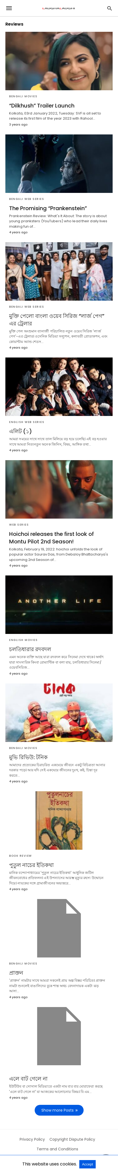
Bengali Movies (23, 96)
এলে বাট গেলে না (28, 1078)
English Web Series (26, 422)
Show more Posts (57, 1110)
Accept (87, 1164)
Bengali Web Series (26, 199)
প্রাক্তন (16, 973)
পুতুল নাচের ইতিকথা (31, 865)
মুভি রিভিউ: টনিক (28, 757)
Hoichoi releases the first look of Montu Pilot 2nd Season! (51, 537)
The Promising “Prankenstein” (48, 208)
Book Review (20, 856)
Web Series (19, 525)
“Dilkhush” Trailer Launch (41, 105)
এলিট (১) (20, 431)
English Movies (23, 640)
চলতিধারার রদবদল (30, 649)
